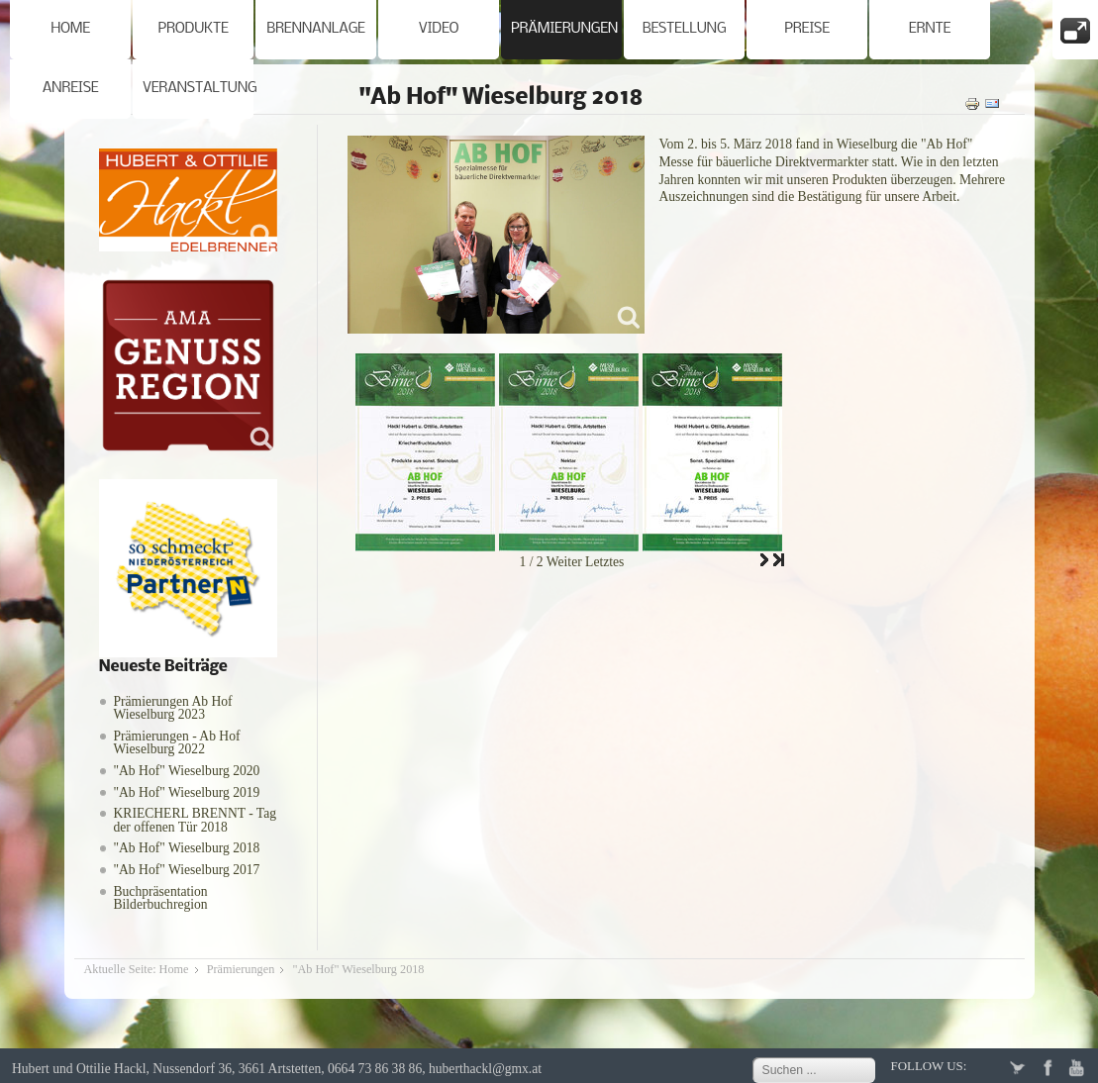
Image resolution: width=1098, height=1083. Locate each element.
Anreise (71, 88)
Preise (807, 29)
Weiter (564, 561)
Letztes (604, 561)
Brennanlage (315, 29)
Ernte (929, 29)
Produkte (192, 29)
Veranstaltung (198, 88)
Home (70, 29)
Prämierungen (564, 29)
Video (439, 29)
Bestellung (685, 29)
